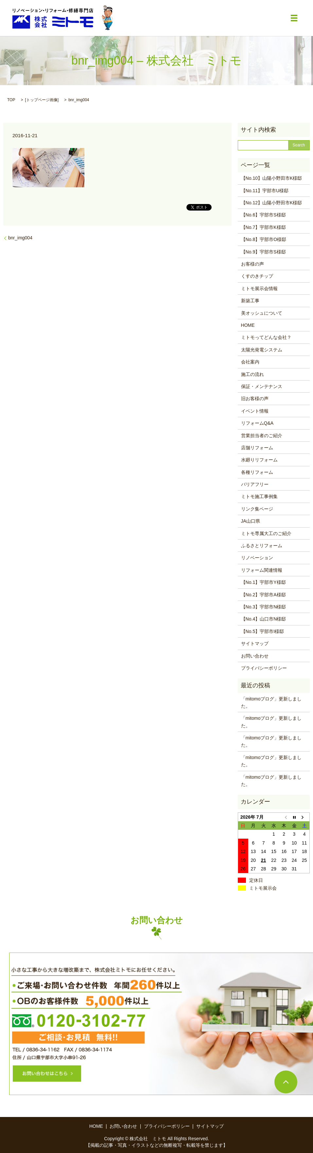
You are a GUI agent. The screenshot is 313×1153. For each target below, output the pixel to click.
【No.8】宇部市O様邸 (263, 239)
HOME (248, 325)
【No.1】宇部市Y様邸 (263, 582)
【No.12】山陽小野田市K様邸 (271, 202)
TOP (11, 100)
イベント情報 (255, 411)
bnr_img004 (20, 237)
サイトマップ (255, 643)
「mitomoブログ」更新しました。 (271, 702)
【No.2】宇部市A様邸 (263, 594)
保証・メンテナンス (261, 386)
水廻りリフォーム (259, 459)
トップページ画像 (42, 100)
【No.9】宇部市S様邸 (263, 251)
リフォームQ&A (257, 423)
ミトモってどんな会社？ (266, 337)
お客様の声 (252, 264)
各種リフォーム (257, 472)
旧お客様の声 (255, 398)
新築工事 (250, 300)
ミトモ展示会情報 (259, 288)
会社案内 (250, 361)
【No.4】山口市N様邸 (263, 619)
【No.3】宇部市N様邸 (263, 606)
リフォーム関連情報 (261, 570)
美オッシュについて (261, 313)
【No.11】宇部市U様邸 (264, 190)
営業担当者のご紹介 (261, 435)
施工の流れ (252, 374)
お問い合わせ (255, 656)
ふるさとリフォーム (261, 545)
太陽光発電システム (261, 349)
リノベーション (257, 557)
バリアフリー (255, 484)
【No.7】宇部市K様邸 (263, 227)
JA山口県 (250, 521)
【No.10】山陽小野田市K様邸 (271, 178)
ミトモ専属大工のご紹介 (266, 533)
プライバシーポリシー (264, 668)
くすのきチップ (257, 276)
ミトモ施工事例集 (259, 496)
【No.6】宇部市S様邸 (263, 214)
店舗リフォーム (257, 447)
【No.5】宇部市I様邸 (262, 631)
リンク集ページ (257, 508)
